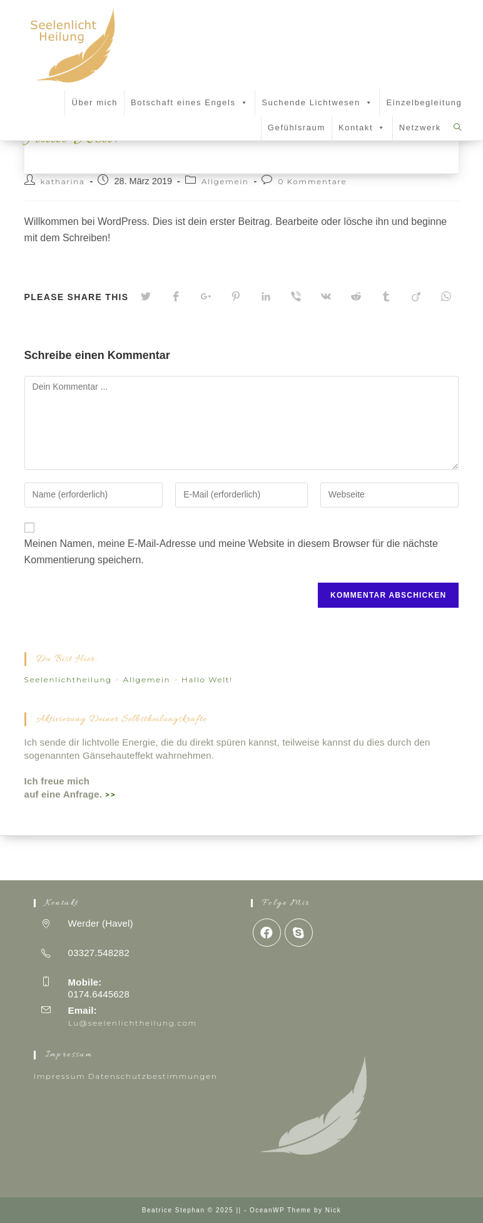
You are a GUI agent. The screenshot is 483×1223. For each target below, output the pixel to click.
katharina (63, 226)
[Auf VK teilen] (325, 341)
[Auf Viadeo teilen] (416, 341)
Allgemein (225, 226)
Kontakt (362, 127)
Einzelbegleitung (424, 102)
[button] (242, 102)
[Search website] (458, 127)
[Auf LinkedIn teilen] (265, 341)
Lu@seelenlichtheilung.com (132, 1023)
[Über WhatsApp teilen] (446, 341)
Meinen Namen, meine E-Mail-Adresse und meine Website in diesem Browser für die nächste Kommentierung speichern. (231, 596)
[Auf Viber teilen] (295, 341)
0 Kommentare (312, 226)
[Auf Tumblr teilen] (386, 341)
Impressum (60, 1076)
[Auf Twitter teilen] (145, 341)
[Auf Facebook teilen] (175, 341)
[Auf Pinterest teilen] (235, 341)
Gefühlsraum (296, 127)
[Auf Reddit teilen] (356, 341)
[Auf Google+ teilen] (205, 341)
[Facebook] (267, 933)
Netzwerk (420, 127)
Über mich (94, 102)
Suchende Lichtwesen (317, 102)
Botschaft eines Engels (189, 102)
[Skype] (299, 933)
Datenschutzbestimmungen (153, 1076)
